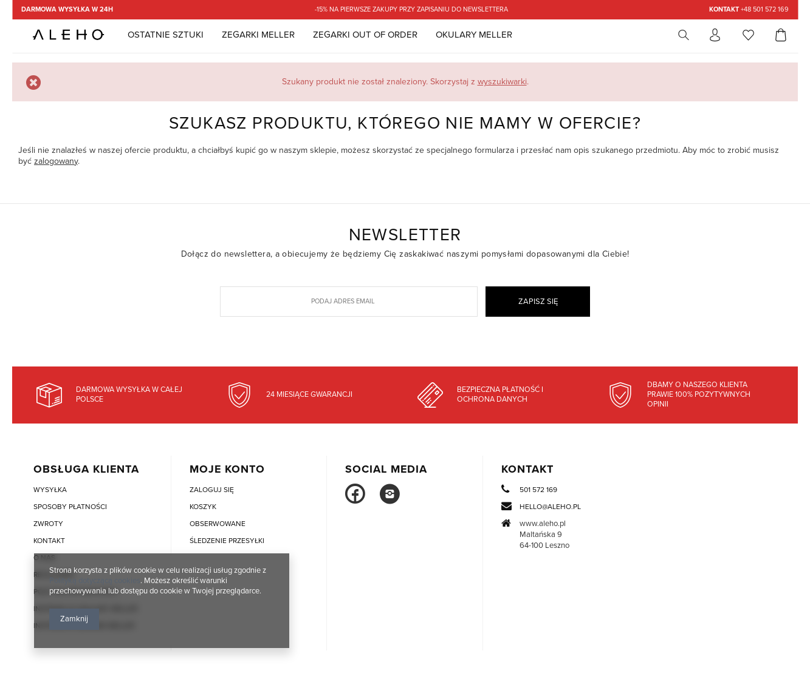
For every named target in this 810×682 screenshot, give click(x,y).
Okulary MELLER (474, 34)
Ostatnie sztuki (166, 34)
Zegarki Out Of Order (365, 34)
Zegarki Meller (258, 34)
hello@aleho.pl (550, 507)
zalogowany (56, 161)
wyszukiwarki (502, 81)
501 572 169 (538, 490)
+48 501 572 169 (749, 9)
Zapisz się (538, 301)
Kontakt (527, 469)
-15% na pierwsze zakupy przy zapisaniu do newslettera (411, 9)
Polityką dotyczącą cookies (94, 581)
